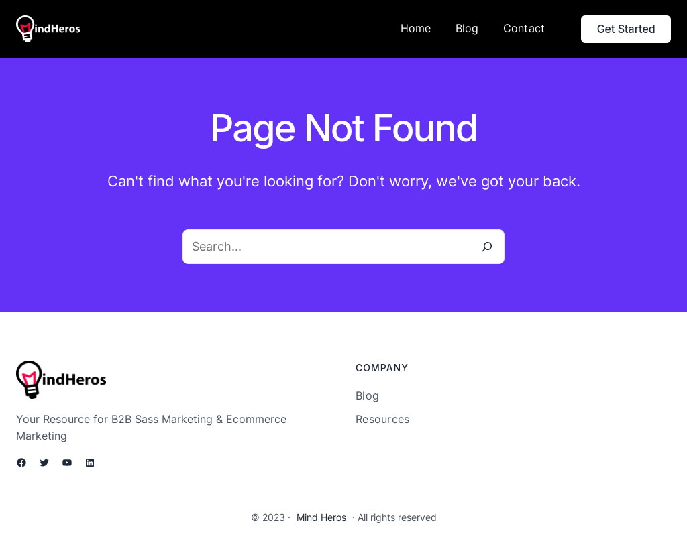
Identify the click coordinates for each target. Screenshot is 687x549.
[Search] (487, 247)
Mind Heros (321, 517)
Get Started (626, 29)
